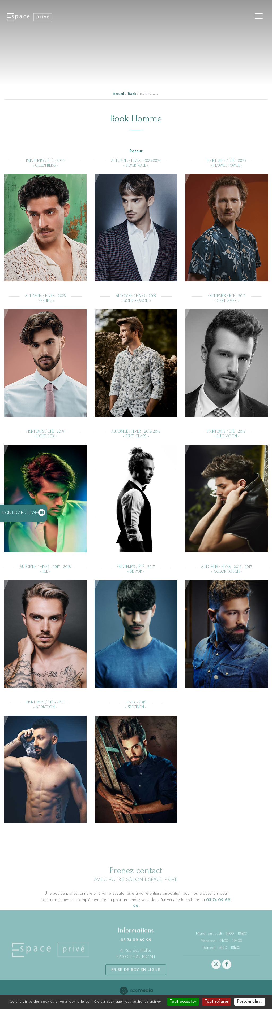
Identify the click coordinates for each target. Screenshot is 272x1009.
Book (132, 94)
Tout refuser (216, 1001)
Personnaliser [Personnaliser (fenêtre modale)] (249, 1001)
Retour (136, 151)
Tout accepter (183, 1001)
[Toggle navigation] (258, 17)
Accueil (118, 94)
